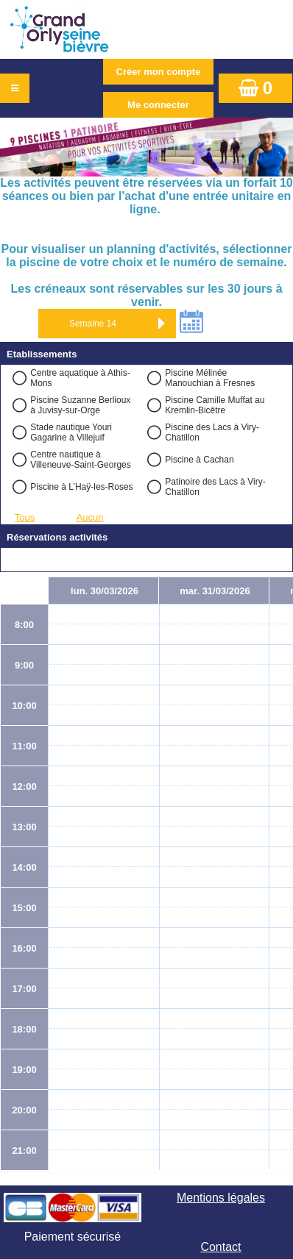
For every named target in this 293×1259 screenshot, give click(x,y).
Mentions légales (221, 1197)
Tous (25, 517)
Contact (220, 1247)
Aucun (90, 517)
